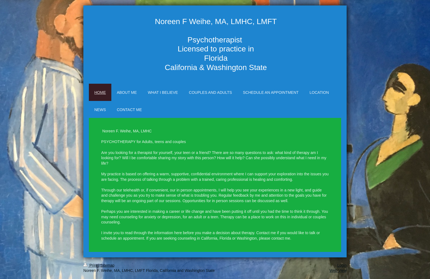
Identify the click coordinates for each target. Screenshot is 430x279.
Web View (338, 270)
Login (342, 265)
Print (90, 265)
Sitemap (107, 265)
